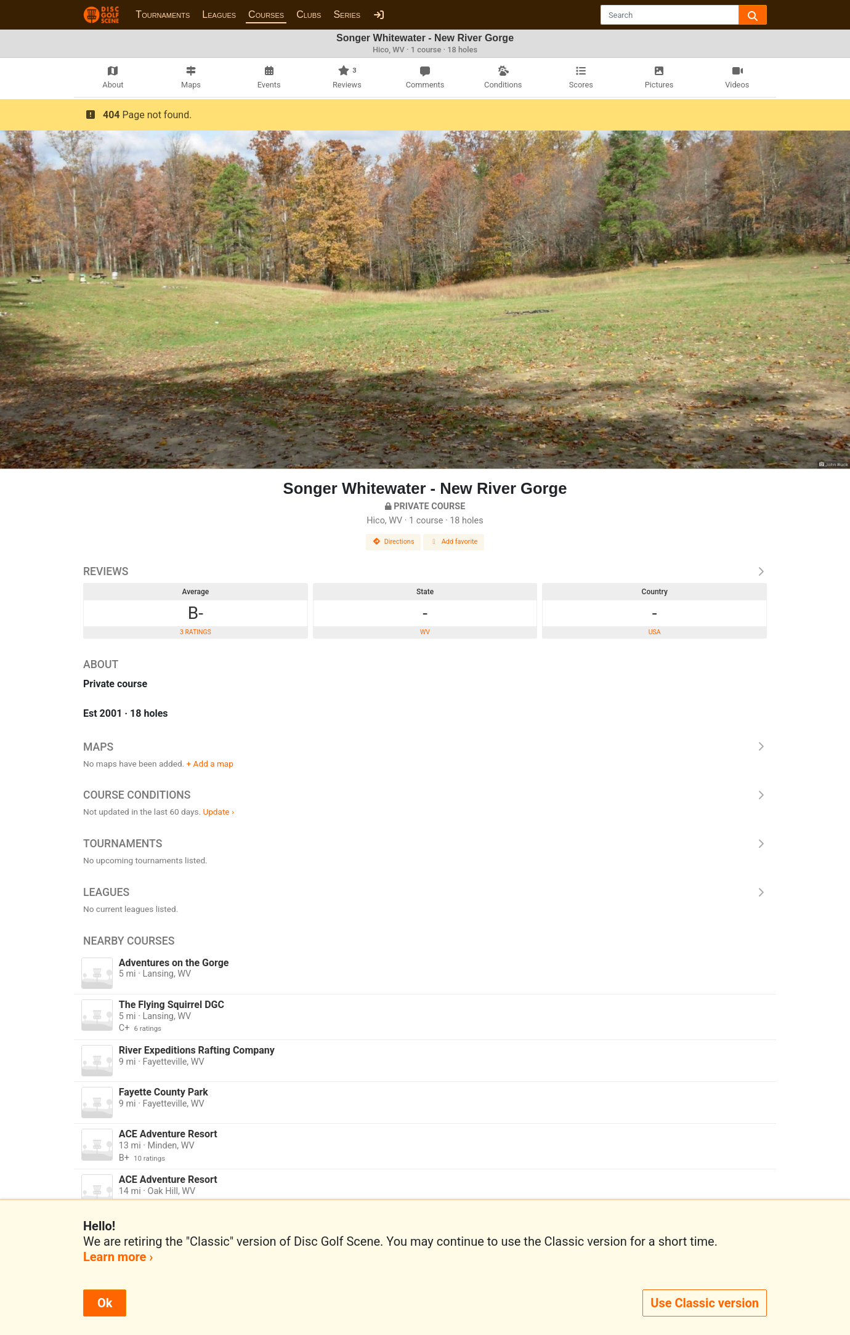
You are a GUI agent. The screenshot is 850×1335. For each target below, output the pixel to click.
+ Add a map (210, 763)
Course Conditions (425, 795)
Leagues (219, 14)
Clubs (308, 14)
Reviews (425, 571)
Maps (425, 747)
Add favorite (454, 542)
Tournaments (163, 14)
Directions (394, 542)
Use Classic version (704, 1303)
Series (346, 14)
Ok (104, 1303)
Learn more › (118, 1256)
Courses (266, 14)
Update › (218, 812)
